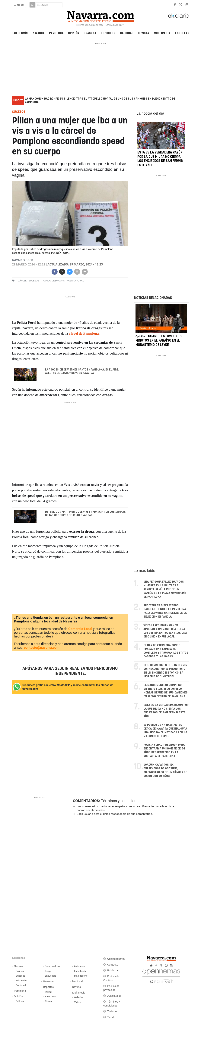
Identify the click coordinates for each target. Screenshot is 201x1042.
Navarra (39, 33)
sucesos (34, 280)
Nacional (126, 33)
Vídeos (77, 1002)
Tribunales (21, 980)
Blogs (48, 971)
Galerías (78, 997)
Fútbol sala (80, 971)
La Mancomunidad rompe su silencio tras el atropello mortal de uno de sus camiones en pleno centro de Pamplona (100, 100)
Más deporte (81, 976)
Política (20, 971)
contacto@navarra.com (41, 648)
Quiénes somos (116, 959)
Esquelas (182, 33)
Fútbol (48, 992)
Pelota (48, 1001)
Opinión (73, 33)
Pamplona (56, 33)
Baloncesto (51, 996)
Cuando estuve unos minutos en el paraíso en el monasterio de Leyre (159, 346)
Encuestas (50, 976)
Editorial (20, 1001)
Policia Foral (75, 280)
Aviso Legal (114, 996)
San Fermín (20, 33)
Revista (143, 33)
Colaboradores (52, 966)
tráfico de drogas (53, 280)
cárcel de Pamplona (84, 333)
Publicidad (113, 970)
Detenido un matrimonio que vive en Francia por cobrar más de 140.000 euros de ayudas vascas (85, 514)
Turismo (112, 1011)
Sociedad (21, 985)
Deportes (108, 33)
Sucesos (20, 976)
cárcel (22, 280)
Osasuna (90, 33)
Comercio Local (80, 629)
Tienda (111, 1017)
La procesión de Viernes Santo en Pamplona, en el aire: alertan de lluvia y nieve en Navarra (82, 371)
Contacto (112, 964)
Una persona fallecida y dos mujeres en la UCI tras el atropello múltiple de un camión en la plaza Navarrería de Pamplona (164, 589)
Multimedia (162, 33)
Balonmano (80, 966)
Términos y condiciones (120, 801)
